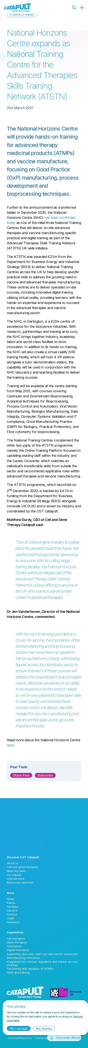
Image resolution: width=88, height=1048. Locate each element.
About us (12, 863)
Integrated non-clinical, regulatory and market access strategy (42, 963)
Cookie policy (43, 1038)
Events (11, 903)
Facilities (12, 906)
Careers (12, 910)
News (10, 898)
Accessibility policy (20, 1038)
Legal (10, 918)
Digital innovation (18, 950)
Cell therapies (16, 938)
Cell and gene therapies (22, 867)
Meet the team (16, 871)
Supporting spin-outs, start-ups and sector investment (42, 954)
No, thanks (44, 1028)
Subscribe (45, 775)
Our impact (14, 874)
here (10, 745)
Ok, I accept (19, 1028)
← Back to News (22, 14)
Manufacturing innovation (23, 957)
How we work (16, 878)
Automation (14, 946)
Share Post (21, 775)
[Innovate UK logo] (65, 992)
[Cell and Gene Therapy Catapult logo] (17, 7)
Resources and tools (20, 882)
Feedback (13, 922)
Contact (12, 914)
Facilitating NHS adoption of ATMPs (30, 968)
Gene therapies (17, 942)
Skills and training (18, 972)
